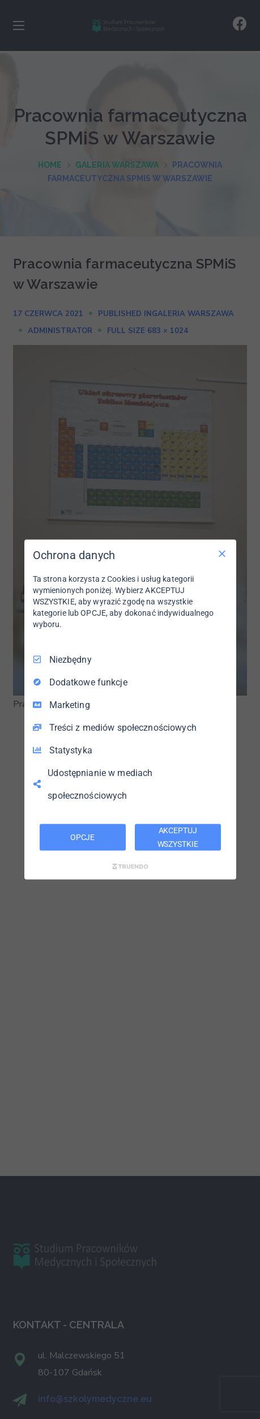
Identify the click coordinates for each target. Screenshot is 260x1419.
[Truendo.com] (130, 866)
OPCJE (82, 836)
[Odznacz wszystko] (222, 553)
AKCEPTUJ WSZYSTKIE (177, 836)
